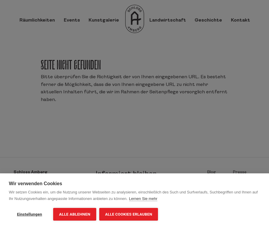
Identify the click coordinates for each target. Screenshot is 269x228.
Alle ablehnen (74, 214)
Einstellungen (29, 214)
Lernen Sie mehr (143, 198)
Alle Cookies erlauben (128, 214)
